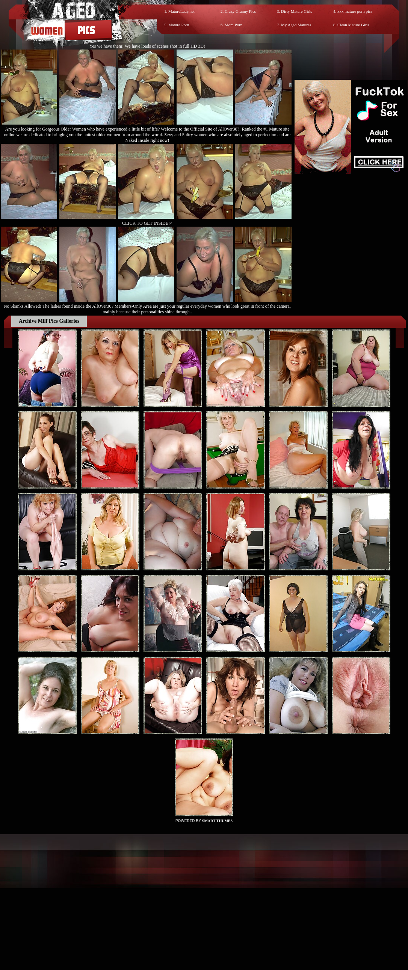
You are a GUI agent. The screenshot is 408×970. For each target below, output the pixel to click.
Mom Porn (233, 25)
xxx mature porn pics (354, 11)
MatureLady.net (181, 11)
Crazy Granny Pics (240, 11)
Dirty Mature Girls (296, 11)
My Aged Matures (296, 25)
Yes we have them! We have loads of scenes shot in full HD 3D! (147, 46)
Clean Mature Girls (353, 25)
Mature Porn (178, 25)
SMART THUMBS (217, 821)
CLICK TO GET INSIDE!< (147, 223)
